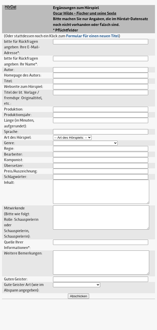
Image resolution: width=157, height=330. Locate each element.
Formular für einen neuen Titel (92, 36)
